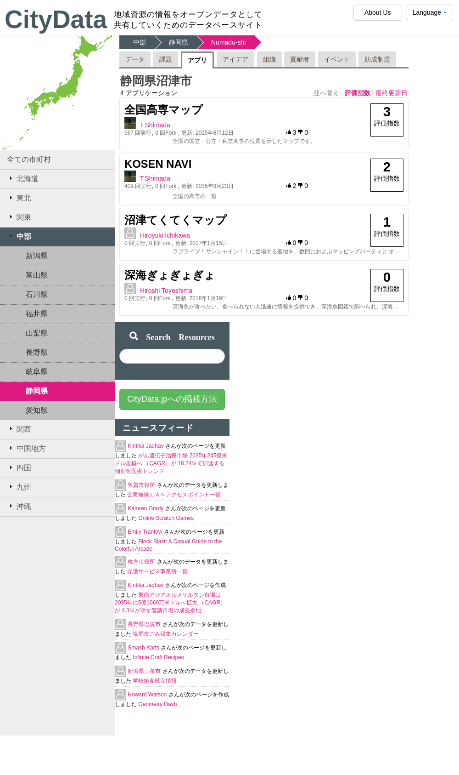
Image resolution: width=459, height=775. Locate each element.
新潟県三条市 (145, 671)
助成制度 (377, 59)
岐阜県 (37, 372)
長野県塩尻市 (145, 624)
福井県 (37, 314)
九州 (19, 487)
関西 (19, 429)
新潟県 (37, 256)
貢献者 (299, 59)
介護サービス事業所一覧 (157, 571)
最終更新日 (391, 93)
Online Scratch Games (166, 518)
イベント (337, 59)
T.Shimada (155, 125)
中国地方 (26, 448)
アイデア (235, 59)
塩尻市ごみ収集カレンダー (166, 634)
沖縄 (19, 506)
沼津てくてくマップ (175, 220)
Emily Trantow (146, 532)
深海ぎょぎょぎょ (169, 275)
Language (429, 14)
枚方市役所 (142, 561)
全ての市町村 (29, 159)
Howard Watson (148, 694)
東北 (19, 198)
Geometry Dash (157, 704)
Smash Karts (144, 647)
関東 (19, 217)
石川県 (37, 294)
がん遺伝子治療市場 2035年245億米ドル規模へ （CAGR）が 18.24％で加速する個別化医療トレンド (171, 463)
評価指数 (358, 93)
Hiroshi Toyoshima (166, 290)
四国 (19, 467)
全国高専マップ (163, 109)
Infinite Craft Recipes (158, 657)
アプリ (197, 60)
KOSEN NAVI (157, 164)
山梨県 (37, 333)
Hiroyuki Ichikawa (165, 235)
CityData (56, 19)
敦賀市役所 (142, 485)
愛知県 (37, 410)
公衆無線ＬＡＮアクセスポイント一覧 (174, 494)
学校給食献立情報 (155, 681)
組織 (269, 59)
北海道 (23, 178)
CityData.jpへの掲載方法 (172, 399)
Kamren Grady (146, 508)
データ (135, 59)
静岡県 (37, 391)
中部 (19, 236)
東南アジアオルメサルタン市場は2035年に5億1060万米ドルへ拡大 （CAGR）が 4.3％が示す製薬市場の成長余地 (170, 603)
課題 (165, 59)
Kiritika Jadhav (146, 446)
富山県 (37, 275)
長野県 (37, 352)
